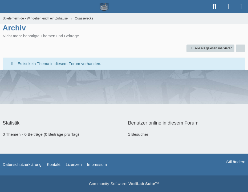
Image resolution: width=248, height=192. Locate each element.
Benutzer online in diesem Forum (163, 123)
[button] (240, 49)
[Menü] (241, 6)
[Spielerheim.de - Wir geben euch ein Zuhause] (104, 6)
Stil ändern (235, 161)
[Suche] (214, 6)
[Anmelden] (227, 6)
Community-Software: (124, 183)
